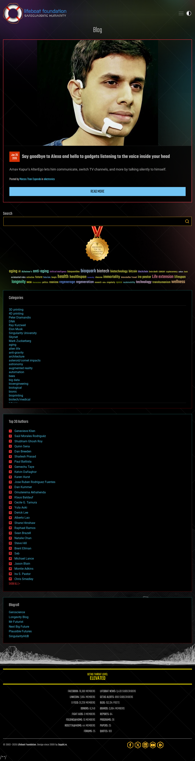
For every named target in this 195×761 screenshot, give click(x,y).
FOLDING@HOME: (74, 719)
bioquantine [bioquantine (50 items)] (73, 271)
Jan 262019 (14, 156)
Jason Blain (22, 563)
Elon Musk (16, 329)
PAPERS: (104, 725)
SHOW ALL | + (14, 583)
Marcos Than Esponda (30, 179)
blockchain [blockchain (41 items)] (143, 271)
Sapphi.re (62, 745)
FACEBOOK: (73, 691)
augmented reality (21, 368)
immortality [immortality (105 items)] (111, 277)
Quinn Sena (22, 446)
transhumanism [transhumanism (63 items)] (161, 282)
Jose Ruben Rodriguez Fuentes (34, 482)
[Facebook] (130, 745)
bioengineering (18, 383)
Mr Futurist (16, 622)
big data (14, 380)
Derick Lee (21, 512)
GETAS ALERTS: (107, 697)
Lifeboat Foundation (27, 745)
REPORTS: (104, 714)
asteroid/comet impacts (24, 360)
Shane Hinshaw (24, 523)
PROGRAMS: (105, 719)
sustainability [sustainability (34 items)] (129, 282)
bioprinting (16, 395)
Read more (97, 191)
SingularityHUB (19, 636)
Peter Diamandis (20, 317)
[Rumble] (160, 745)
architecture (16, 356)
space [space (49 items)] (119, 282)
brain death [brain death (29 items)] (153, 272)
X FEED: (75, 702)
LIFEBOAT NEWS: (108, 691)
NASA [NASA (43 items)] (29, 282)
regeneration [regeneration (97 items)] (85, 282)
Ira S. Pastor (22, 574)
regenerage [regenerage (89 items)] (67, 282)
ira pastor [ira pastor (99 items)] (144, 277)
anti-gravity (16, 352)
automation (16, 372)
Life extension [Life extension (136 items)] (162, 276)
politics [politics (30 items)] (45, 282)
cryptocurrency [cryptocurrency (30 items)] (172, 272)
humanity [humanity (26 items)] (90, 277)
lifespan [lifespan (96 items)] (180, 277)
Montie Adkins (23, 568)
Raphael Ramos (24, 528)
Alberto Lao (22, 517)
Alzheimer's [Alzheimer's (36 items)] (27, 271)
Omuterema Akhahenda (30, 492)
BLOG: (102, 702)
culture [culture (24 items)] (180, 272)
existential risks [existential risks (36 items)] (18, 277)
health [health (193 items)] (63, 276)
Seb (17, 553)
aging (12, 344)
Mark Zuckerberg (20, 341)
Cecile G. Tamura (25, 502)
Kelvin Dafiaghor (25, 472)
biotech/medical (19, 399)
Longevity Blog (18, 617)
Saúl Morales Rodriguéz (30, 436)
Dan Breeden (22, 451)
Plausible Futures (20, 631)
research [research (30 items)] (98, 282)
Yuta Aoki (20, 507)
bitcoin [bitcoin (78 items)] (133, 271)
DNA (12, 321)
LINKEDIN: (74, 697)
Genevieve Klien (24, 431)
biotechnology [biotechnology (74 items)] (119, 271)
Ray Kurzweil (17, 325)
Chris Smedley (23, 579)
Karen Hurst (22, 477)
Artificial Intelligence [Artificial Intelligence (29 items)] (58, 272)
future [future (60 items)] (38, 277)
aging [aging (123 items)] (13, 271)
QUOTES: (104, 731)
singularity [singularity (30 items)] (111, 282)
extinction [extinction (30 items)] (30, 277)
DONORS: (85, 708)
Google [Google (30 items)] (54, 277)
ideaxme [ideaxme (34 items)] (98, 277)
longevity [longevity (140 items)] (19, 281)
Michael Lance (24, 558)
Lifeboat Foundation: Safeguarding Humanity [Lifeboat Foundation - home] (88, 13)
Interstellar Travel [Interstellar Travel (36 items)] (129, 277)
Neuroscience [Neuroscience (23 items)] (37, 283)
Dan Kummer (23, 487)
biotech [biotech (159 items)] (103, 271)
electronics (49, 179)
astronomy (16, 364)
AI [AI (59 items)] (19, 271)
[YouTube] (153, 745)
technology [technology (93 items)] (144, 282)
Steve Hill (20, 543)
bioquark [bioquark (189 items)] (88, 271)
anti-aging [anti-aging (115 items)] (41, 271)
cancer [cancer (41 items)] (162, 271)
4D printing (16, 313)
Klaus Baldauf (23, 497)
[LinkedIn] (145, 745)
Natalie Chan (23, 538)
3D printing (16, 309)
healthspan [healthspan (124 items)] (78, 277)
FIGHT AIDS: (77, 714)
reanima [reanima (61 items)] (53, 282)
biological (15, 387)
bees (12, 376)
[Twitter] (138, 745)
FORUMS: (88, 731)
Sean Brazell (22, 533)
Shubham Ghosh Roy (28, 441)
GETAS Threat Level (97, 677)
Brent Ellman (22, 548)
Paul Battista (23, 461)
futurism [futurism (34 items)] (46, 277)
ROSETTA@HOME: (73, 725)
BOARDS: (104, 708)
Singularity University (23, 333)
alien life (14, 348)
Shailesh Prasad (25, 456)
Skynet (13, 337)
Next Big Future (19, 626)
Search (187, 221)
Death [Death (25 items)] (186, 272)
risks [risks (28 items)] (104, 282)
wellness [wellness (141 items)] (178, 281)
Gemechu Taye (24, 467)
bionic (13, 391)
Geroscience (17, 612)
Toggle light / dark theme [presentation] (188, 13)
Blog (97, 30)
